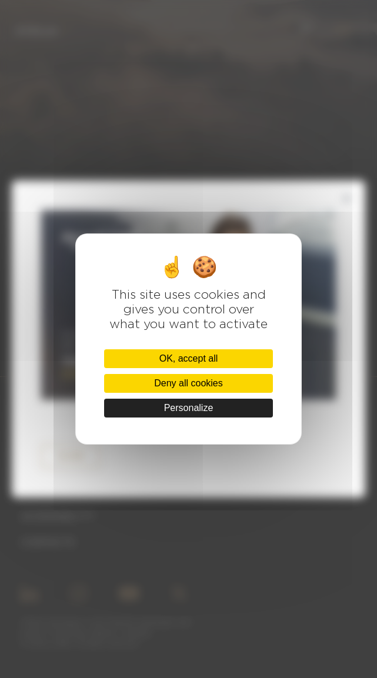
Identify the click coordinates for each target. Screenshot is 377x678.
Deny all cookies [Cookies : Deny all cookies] (188, 383)
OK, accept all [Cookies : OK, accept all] (188, 358)
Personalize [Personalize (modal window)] (188, 408)
